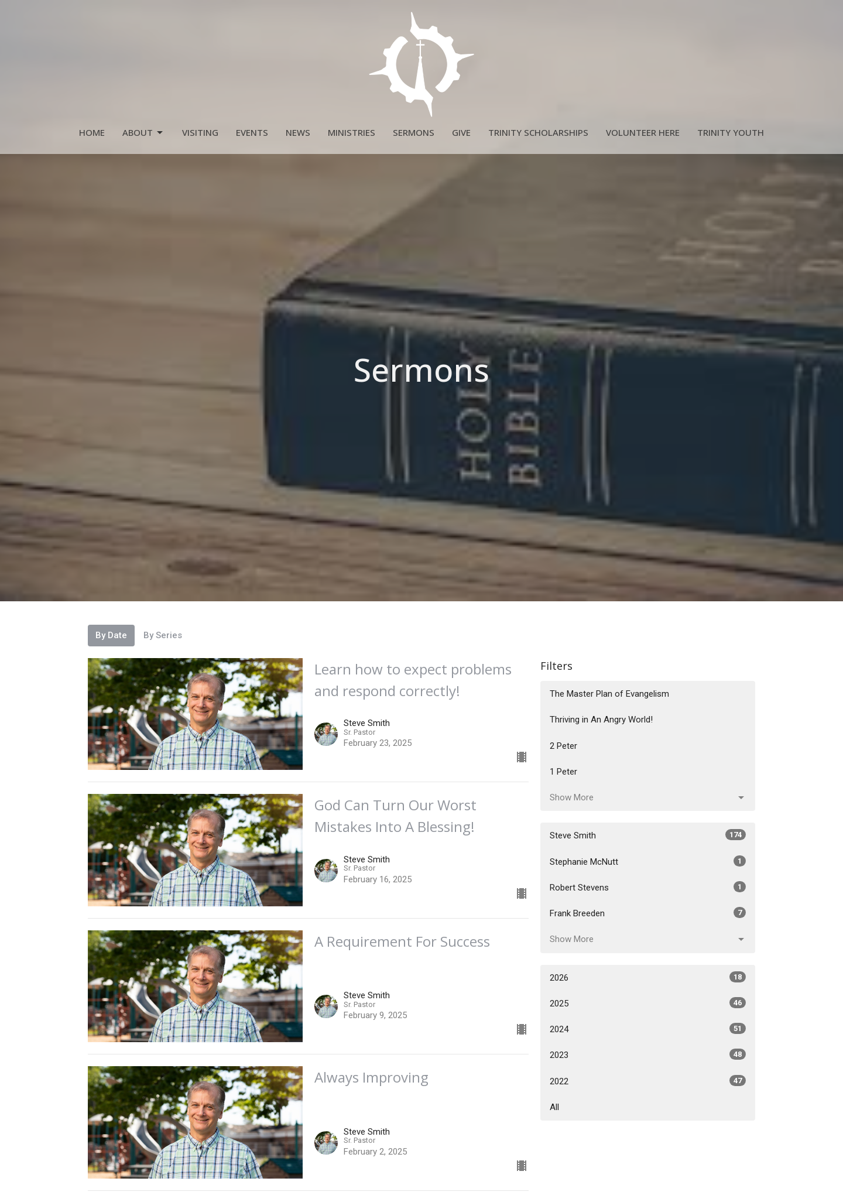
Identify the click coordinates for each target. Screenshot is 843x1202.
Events (252, 132)
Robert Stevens (648, 887)
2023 (648, 1054)
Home (92, 132)
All (554, 1107)
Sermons (413, 132)
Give (461, 132)
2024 (648, 1029)
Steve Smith (648, 835)
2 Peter (563, 746)
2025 (648, 1003)
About (143, 132)
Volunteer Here (643, 132)
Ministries (351, 132)
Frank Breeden (648, 913)
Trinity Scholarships (538, 132)
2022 (648, 1081)
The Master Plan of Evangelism (609, 694)
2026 (648, 977)
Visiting (200, 132)
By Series (162, 635)
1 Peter (563, 771)
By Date (111, 635)
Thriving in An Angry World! (601, 719)
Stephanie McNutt (648, 861)
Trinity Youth (730, 132)
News (298, 132)
